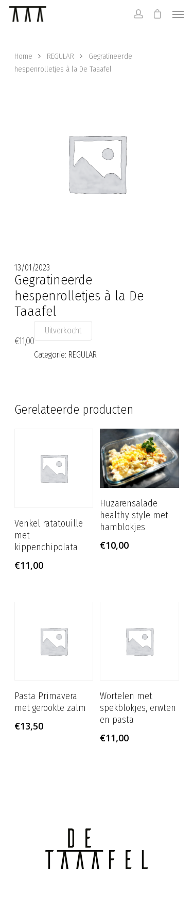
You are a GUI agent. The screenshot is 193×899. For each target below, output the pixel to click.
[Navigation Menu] (178, 14)
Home (23, 56)
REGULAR (60, 56)
